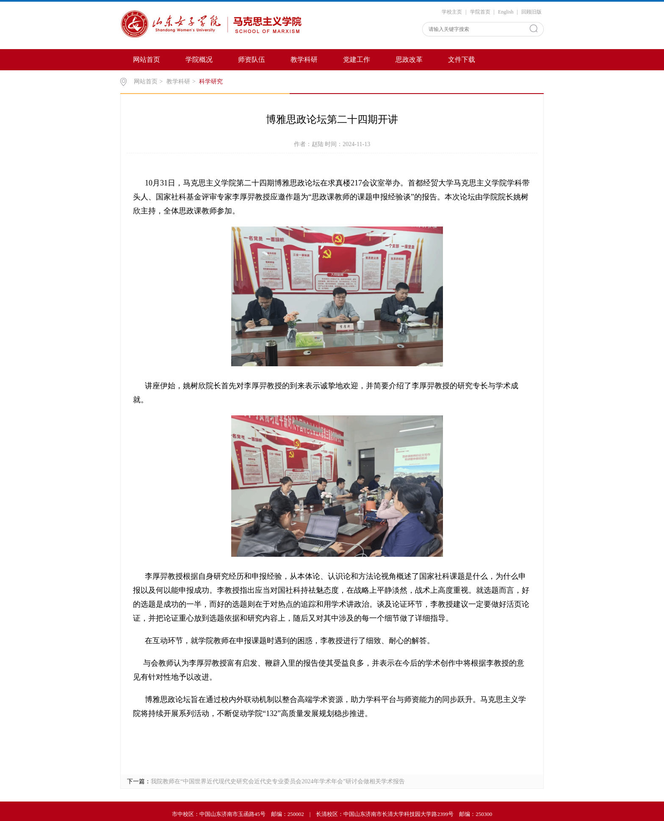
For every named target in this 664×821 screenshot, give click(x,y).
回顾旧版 (531, 12)
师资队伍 (251, 59)
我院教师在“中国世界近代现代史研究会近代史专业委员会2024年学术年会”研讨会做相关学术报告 (278, 781)
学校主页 (452, 12)
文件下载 (461, 59)
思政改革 (409, 59)
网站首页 (146, 59)
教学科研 (304, 59)
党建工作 (356, 59)
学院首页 (480, 12)
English (506, 12)
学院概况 (199, 59)
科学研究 (211, 81)
